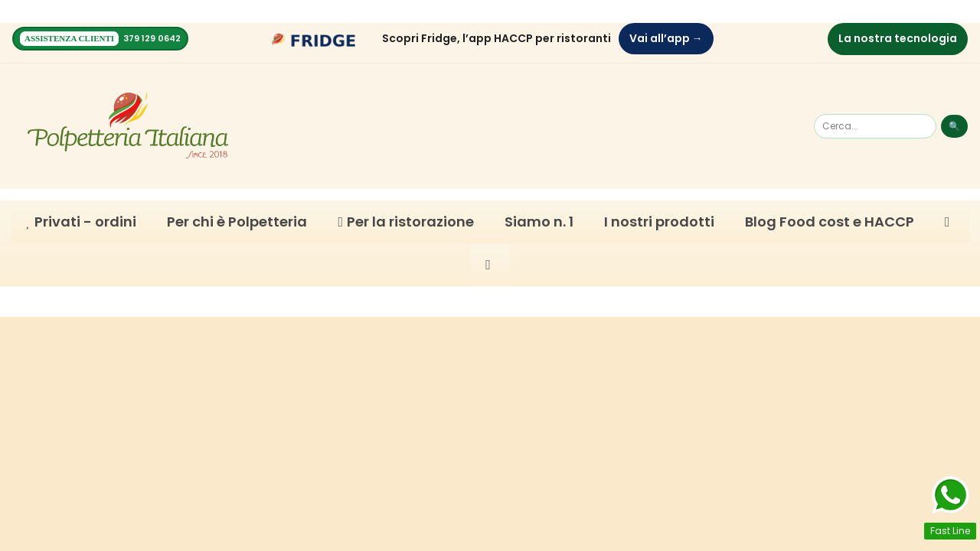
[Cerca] (875, 125)
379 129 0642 (152, 38)
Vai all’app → (666, 38)
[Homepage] (127, 125)
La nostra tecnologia (897, 38)
